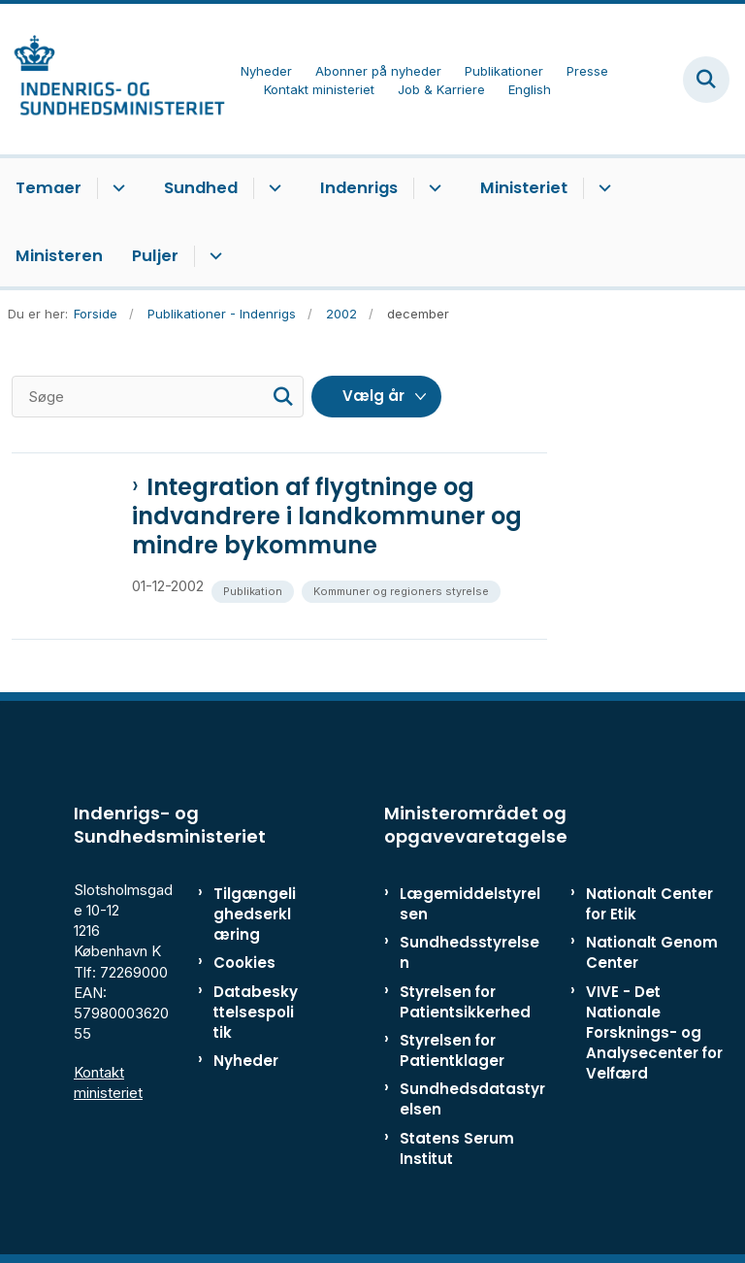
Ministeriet (523, 188)
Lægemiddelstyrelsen (470, 903)
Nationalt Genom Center (652, 952)
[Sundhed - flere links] (272, 188)
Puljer (155, 256)
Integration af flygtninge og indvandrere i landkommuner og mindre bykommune (327, 516)
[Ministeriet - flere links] (602, 188)
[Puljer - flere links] (213, 256)
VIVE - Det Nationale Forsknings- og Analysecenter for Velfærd (654, 1032)
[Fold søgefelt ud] (706, 79)
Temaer (48, 188)
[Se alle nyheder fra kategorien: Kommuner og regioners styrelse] (403, 590)
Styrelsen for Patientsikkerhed (465, 1001)
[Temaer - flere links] (116, 188)
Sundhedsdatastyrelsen (472, 1099)
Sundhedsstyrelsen (469, 952)
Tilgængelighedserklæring (254, 914)
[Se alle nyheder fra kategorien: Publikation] (254, 590)
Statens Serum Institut (457, 1148)
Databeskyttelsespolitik (255, 1012)
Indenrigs (359, 188)
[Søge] (158, 396)
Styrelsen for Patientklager (452, 1050)
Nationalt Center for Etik (649, 903)
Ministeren (59, 256)
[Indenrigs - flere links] (432, 188)
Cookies (244, 962)
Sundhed (201, 188)
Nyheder (245, 1060)
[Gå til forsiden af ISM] (112, 79)
